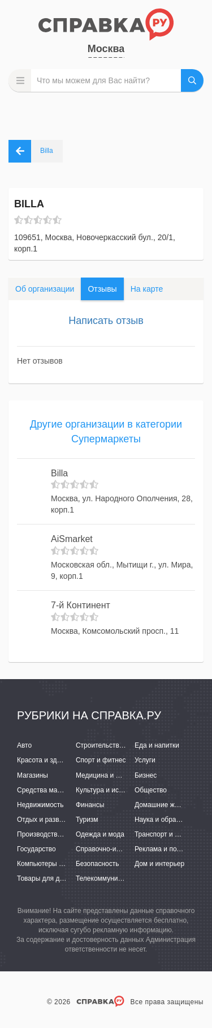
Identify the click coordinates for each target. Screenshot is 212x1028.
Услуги (145, 760)
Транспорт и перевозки (171, 834)
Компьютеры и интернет (55, 864)
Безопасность (97, 864)
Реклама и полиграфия (171, 849)
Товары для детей (45, 878)
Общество (151, 790)
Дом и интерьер (159, 864)
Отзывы (102, 288)
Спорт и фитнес (101, 760)
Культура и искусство (109, 790)
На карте (147, 288)
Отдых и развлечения (51, 820)
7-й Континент (80, 605)
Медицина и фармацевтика (119, 775)
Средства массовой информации (69, 790)
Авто (24, 745)
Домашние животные (168, 805)
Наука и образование (168, 820)
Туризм (87, 820)
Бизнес (146, 775)
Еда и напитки (157, 745)
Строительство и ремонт (114, 745)
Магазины (32, 775)
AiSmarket (72, 539)
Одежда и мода (100, 834)
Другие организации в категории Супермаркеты (106, 432)
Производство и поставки (57, 834)
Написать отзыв (106, 320)
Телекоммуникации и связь (118, 878)
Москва (106, 48)
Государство (36, 849)
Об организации (44, 288)
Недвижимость (40, 805)
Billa (59, 473)
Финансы (90, 805)
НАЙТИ (192, 80)
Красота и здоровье (48, 760)
